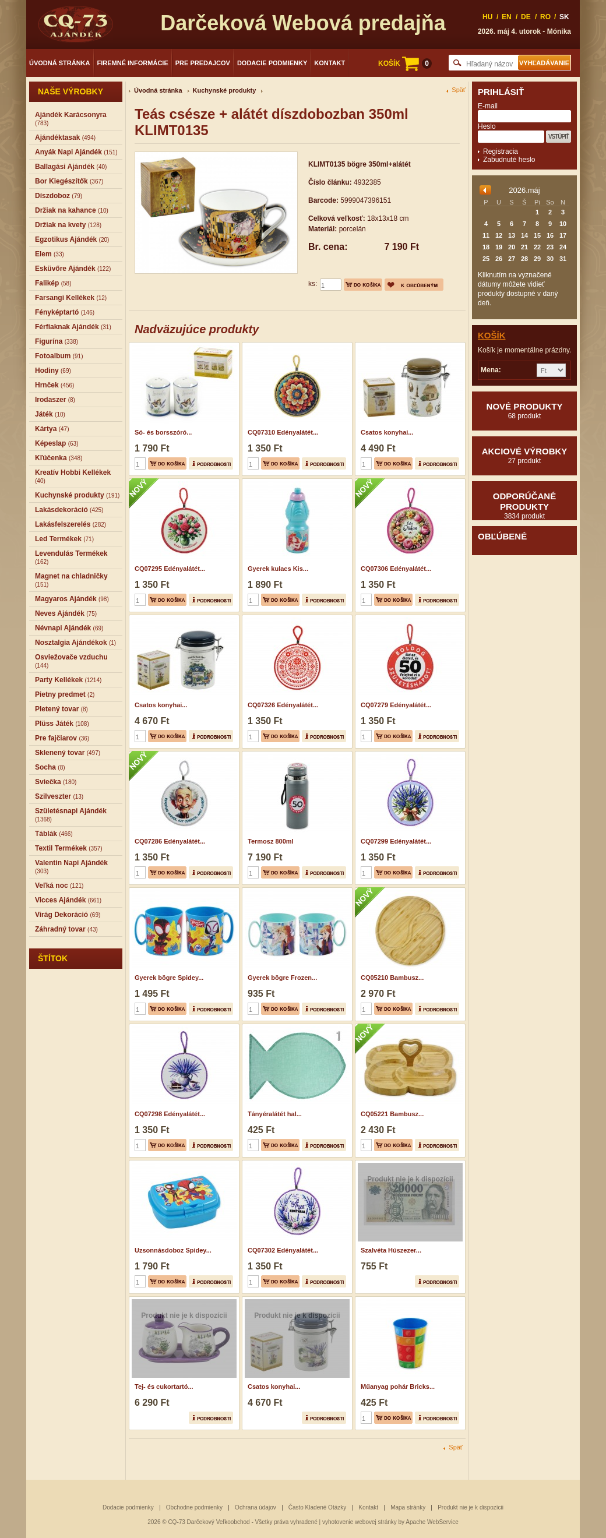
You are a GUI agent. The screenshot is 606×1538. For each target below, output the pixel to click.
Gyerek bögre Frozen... (282, 977)
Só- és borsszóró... (163, 432)
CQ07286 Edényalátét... (170, 841)
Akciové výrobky (524, 455)
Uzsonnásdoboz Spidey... (173, 1250)
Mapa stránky (407, 1507)
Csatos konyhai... (387, 432)
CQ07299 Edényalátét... (396, 841)
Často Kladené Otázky (317, 1507)
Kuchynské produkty (224, 90)
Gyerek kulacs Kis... (278, 568)
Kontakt (329, 62)
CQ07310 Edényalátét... (283, 432)
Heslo (487, 126)
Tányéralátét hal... (275, 1113)
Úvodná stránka (59, 62)
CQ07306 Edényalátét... (396, 568)
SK (564, 17)
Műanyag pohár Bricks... (398, 1386)
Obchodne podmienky (194, 1507)
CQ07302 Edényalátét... (283, 1250)
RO (545, 17)
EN (507, 17)
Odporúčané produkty (524, 505)
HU (487, 17)
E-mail (488, 106)
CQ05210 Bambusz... (392, 977)
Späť (459, 90)
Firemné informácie (132, 62)
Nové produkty (524, 410)
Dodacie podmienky (272, 62)
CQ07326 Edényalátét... (283, 704)
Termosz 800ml (271, 841)
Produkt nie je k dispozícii (470, 1507)
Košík (492, 335)
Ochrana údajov (255, 1507)
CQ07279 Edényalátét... (396, 704)
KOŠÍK (405, 63)
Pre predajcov (202, 62)
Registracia (500, 151)
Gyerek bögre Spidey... (169, 977)
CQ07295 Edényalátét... (170, 568)
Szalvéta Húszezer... (391, 1250)
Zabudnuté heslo (509, 160)
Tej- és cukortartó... (164, 1386)
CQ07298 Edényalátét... (170, 1113)
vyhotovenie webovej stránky (359, 1522)
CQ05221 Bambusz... (392, 1113)
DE (526, 17)
